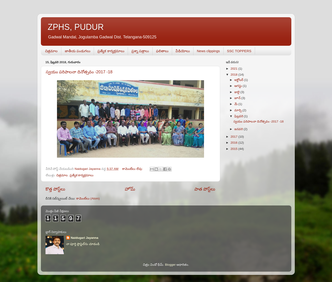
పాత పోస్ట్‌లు (204, 189)
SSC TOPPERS (239, 51)
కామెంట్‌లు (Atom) (88, 198)
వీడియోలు (183, 51)
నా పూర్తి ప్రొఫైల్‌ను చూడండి (82, 244)
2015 (234, 149)
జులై (237, 92)
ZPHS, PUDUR (76, 27)
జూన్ (237, 98)
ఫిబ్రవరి (239, 116)
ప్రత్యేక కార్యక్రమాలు (110, 51)
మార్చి (238, 110)
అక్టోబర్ (239, 80)
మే (236, 104)
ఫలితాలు (162, 51)
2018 (234, 74)
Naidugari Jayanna (84, 237)
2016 (234, 142)
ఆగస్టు (238, 86)
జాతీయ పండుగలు (77, 51)
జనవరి (239, 129)
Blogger (170, 264)
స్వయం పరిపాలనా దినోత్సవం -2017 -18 (79, 72)
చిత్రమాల (51, 51)
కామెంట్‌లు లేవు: (132, 169)
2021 (234, 68)
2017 (234, 136)
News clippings (208, 51)
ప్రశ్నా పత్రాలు (140, 51)
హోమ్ (130, 189)
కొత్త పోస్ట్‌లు (55, 189)
